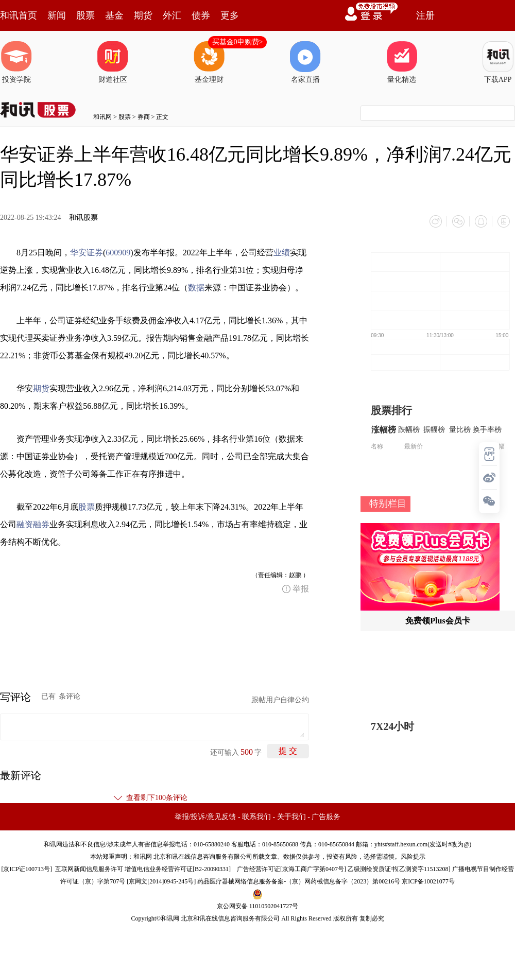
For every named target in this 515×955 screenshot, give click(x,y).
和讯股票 (83, 217)
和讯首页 (18, 15)
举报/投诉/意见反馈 (205, 817)
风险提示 (413, 856)
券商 (144, 116)
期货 (143, 15)
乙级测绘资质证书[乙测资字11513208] (399, 869)
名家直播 (305, 62)
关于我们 (291, 817)
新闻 (56, 15)
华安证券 (86, 252)
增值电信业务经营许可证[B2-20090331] (178, 869)
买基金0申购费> (237, 42)
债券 (201, 15)
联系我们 (256, 817)
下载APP (498, 62)
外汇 (172, 15)
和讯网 (102, 116)
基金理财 (209, 62)
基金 (114, 15)
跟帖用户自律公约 (280, 700)
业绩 (281, 252)
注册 (425, 15)
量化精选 (401, 62)
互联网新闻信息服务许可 (89, 869)
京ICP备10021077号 (428, 881)
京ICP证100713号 (26, 869)
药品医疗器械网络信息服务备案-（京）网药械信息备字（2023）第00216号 (298, 881)
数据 (196, 287)
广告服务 (326, 817)
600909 (118, 252)
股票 (85, 15)
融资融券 (32, 524)
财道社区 (112, 62)
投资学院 (16, 62)
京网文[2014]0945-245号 (161, 881)
